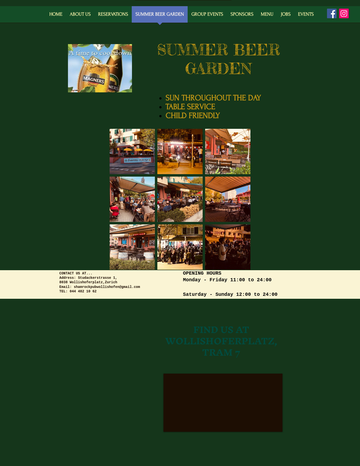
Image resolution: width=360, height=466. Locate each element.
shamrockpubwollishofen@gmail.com (107, 287)
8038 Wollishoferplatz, (82, 282)
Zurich (111, 282)
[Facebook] (332, 13)
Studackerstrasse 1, (97, 278)
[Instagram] (344, 13)
